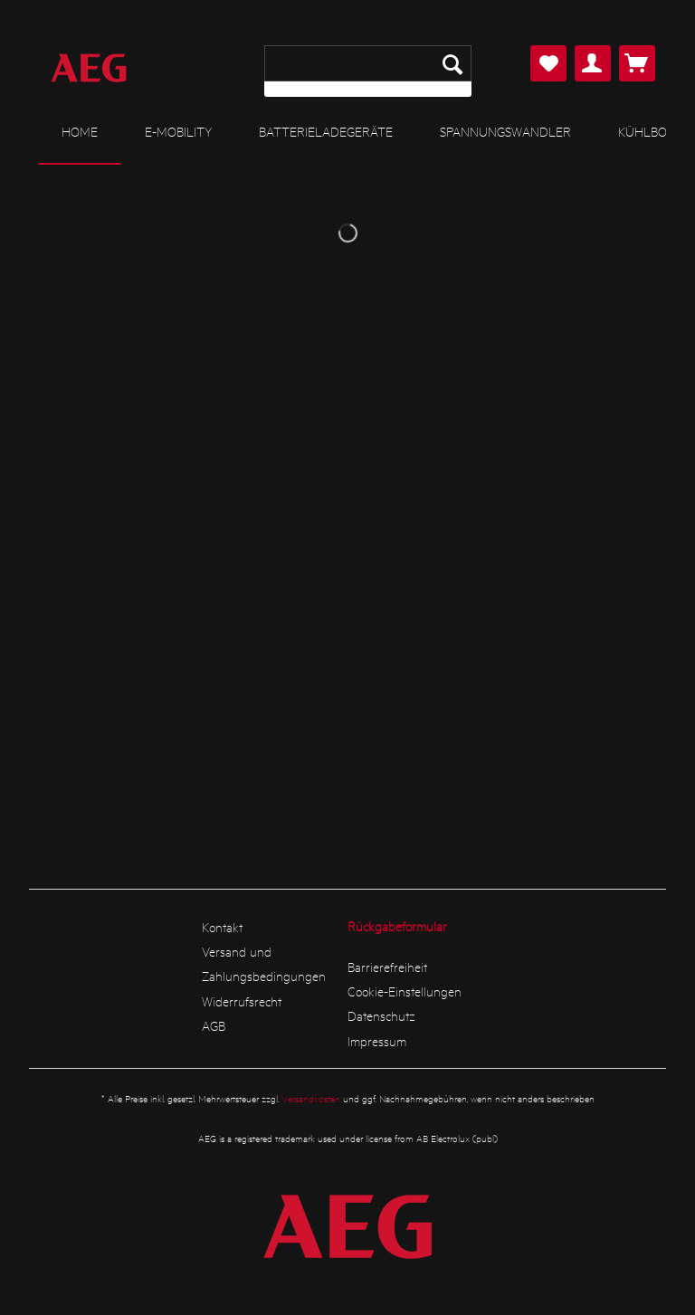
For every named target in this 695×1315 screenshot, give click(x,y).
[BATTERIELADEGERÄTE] (325, 131)
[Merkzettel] (548, 63)
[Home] (79, 132)
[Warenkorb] (637, 63)
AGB (213, 1025)
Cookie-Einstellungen (405, 991)
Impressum (377, 1041)
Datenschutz (381, 1015)
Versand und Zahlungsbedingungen (264, 963)
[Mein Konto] (593, 63)
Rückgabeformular (397, 926)
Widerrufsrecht (241, 1001)
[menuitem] (367, 71)
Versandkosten (310, 1098)
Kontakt (222, 927)
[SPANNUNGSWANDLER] (505, 131)
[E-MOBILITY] (178, 131)
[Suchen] (452, 63)
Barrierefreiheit (387, 966)
